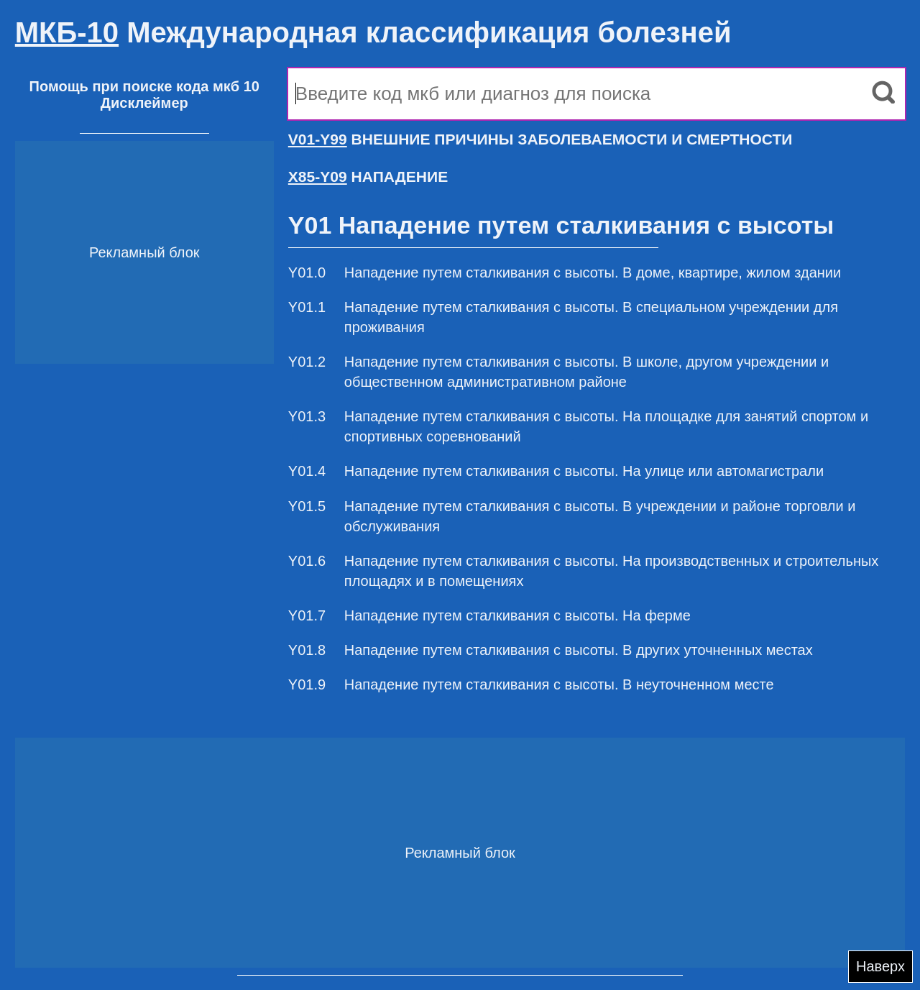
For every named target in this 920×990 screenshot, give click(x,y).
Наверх (880, 966)
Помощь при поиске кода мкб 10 (144, 86)
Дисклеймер (144, 103)
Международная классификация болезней (373, 32)
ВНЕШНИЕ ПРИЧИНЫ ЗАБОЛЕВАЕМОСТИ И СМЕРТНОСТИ (540, 139)
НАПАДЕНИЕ (368, 176)
